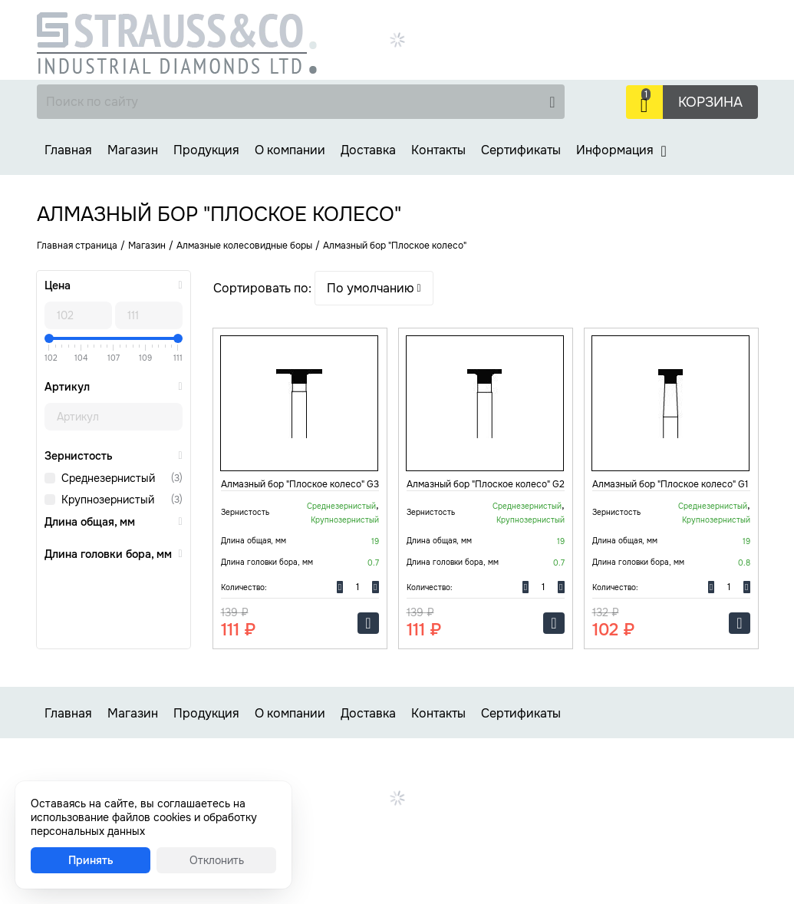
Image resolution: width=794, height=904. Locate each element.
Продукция (206, 150)
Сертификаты (521, 150)
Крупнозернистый (107, 499)
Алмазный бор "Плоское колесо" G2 (486, 484)
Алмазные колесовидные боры (244, 245)
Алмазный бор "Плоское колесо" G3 (300, 484)
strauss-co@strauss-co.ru (595, 71)
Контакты (438, 150)
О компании (290, 150)
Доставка (368, 150)
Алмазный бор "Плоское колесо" (394, 245)
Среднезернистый (108, 478)
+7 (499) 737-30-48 (676, 19)
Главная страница (77, 245)
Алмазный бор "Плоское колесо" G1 (670, 484)
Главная (68, 150)
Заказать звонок (576, 54)
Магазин (132, 150)
